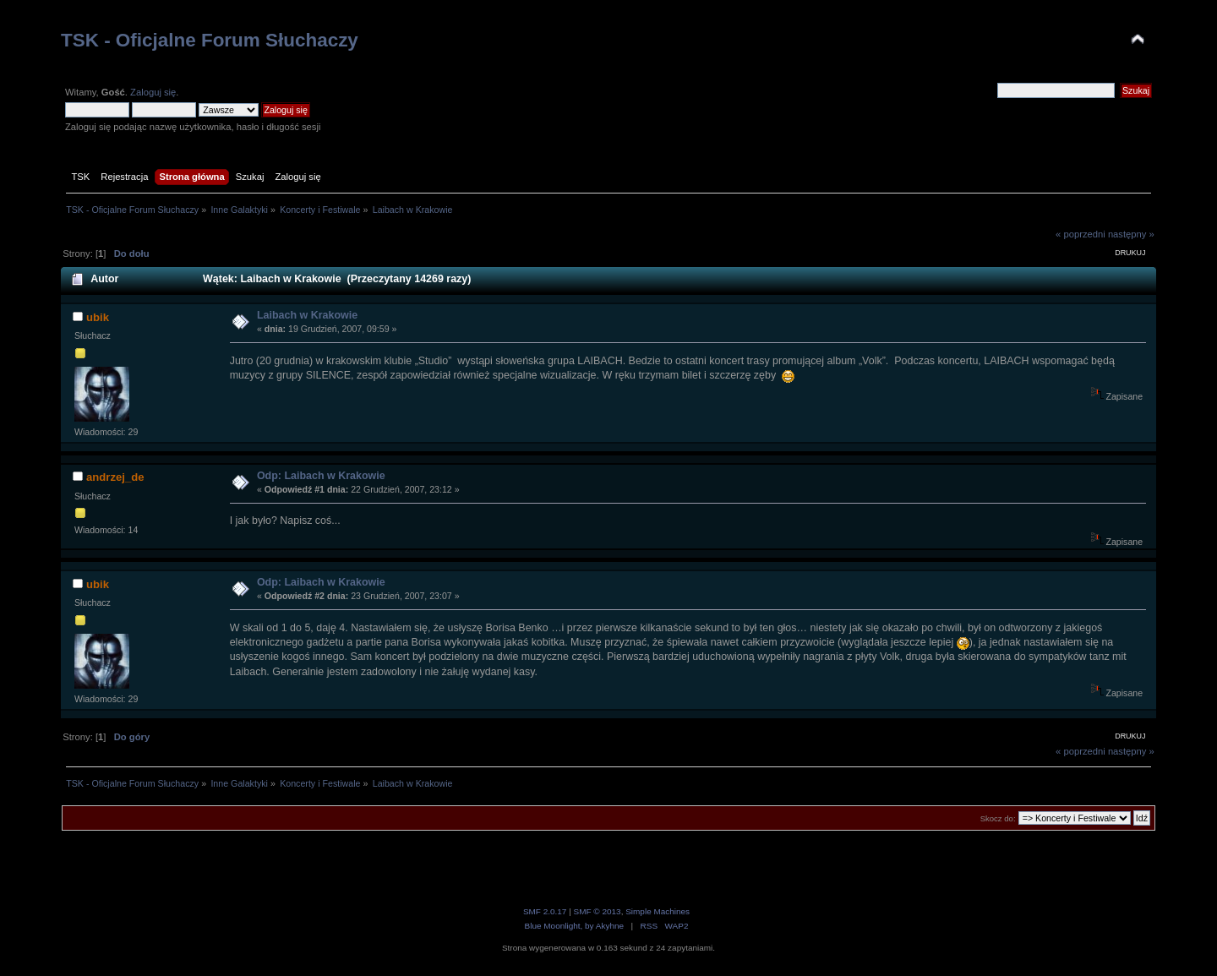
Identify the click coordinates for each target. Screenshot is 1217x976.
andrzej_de (115, 477)
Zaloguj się (153, 92)
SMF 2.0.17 (545, 911)
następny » (1131, 234)
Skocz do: (998, 818)
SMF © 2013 (597, 911)
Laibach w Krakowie (307, 315)
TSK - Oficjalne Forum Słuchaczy (209, 40)
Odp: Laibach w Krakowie (321, 476)
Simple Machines (657, 911)
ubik (97, 317)
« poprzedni (1080, 234)
